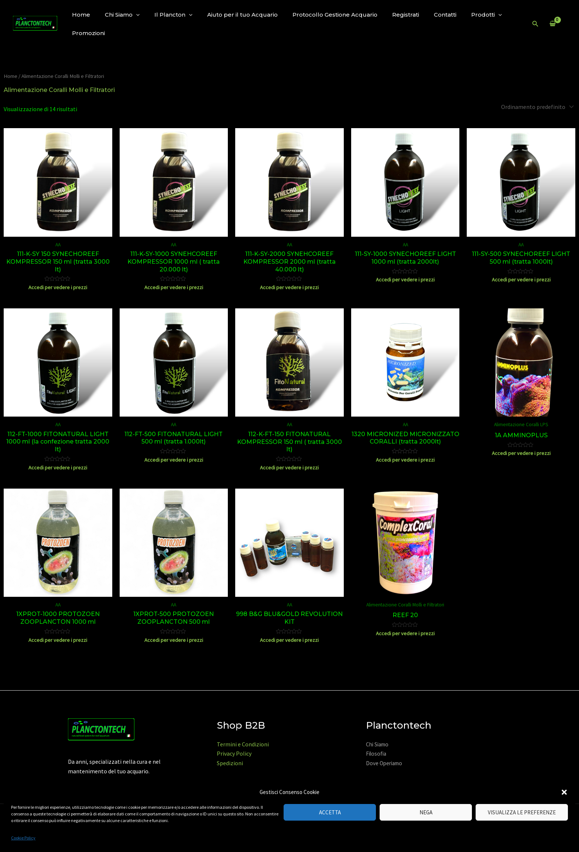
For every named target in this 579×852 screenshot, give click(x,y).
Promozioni (88, 33)
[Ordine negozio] (536, 106)
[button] (564, 792)
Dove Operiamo (384, 763)
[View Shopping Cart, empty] (552, 24)
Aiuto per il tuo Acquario (242, 14)
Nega (425, 812)
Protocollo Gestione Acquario (334, 14)
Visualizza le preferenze (522, 812)
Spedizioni (230, 763)
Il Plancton (173, 14)
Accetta (330, 812)
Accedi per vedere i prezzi (57, 287)
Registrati (405, 14)
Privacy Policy (234, 753)
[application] (136, 14)
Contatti (445, 14)
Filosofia (376, 753)
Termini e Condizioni (243, 744)
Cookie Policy (23, 838)
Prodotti (486, 14)
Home (81, 14)
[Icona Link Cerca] (535, 24)
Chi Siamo (122, 14)
